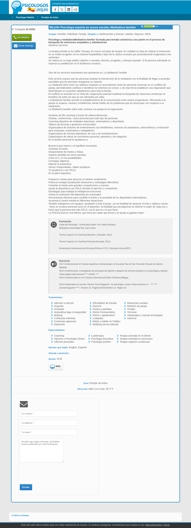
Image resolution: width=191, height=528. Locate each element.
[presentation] (45, 472)
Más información (154, 525)
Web (55, 367)
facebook (55, 9)
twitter (62, 9)
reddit (75, 9)
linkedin (68, 9)
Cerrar (166, 525)
